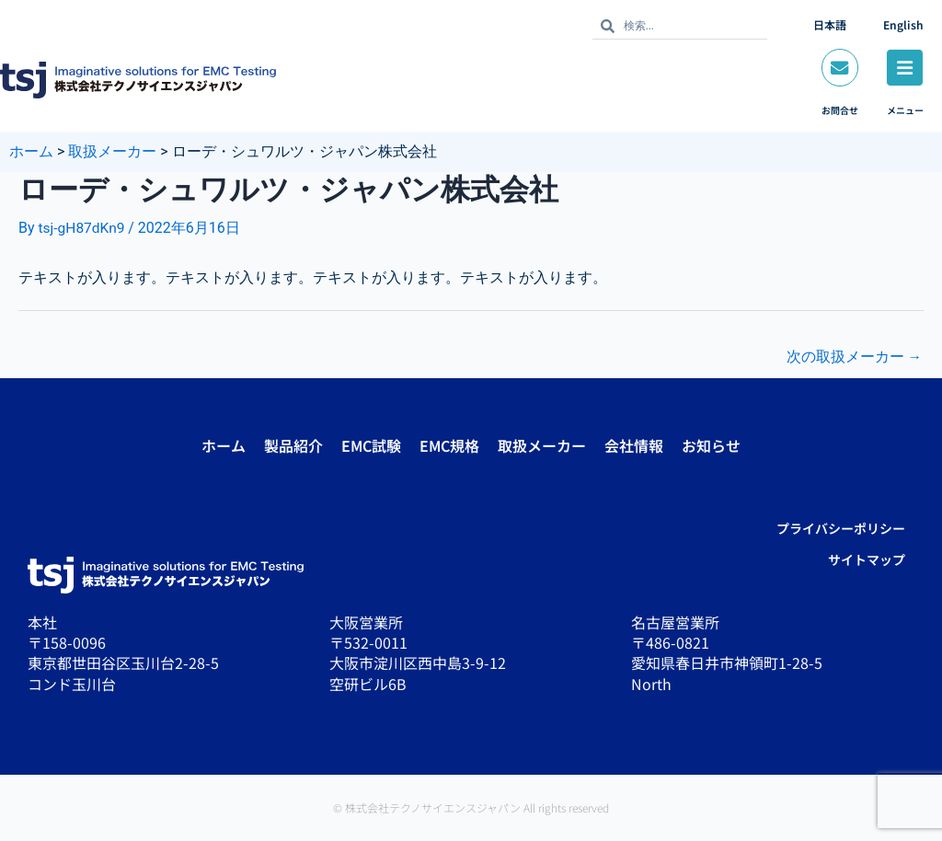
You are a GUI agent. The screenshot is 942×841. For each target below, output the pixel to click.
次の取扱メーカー (854, 357)
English (903, 24)
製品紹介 (293, 445)
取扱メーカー (542, 445)
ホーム (223, 445)
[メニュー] (904, 68)
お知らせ (711, 445)
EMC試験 (371, 445)
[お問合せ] (838, 68)
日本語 (829, 24)
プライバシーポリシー (840, 528)
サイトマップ (866, 559)
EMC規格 (449, 445)
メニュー (904, 111)
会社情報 (633, 445)
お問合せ (838, 111)
